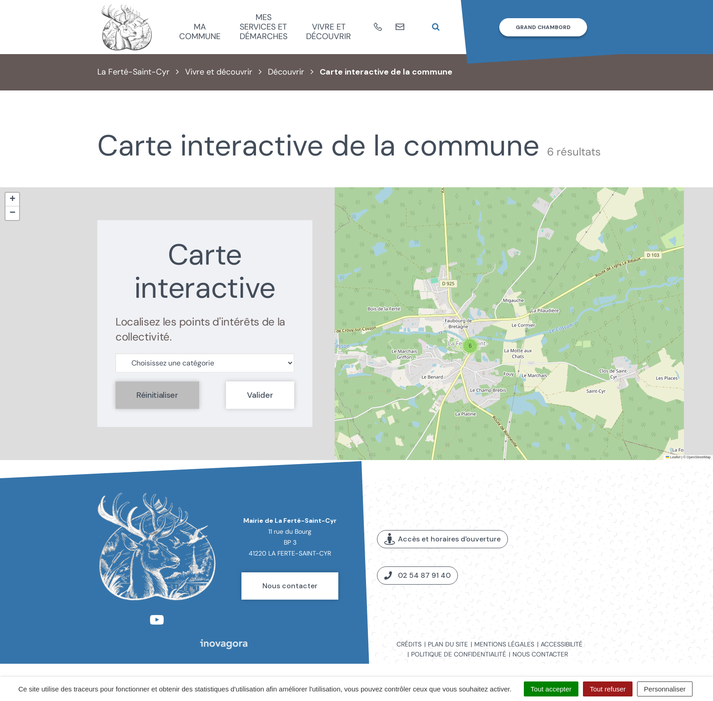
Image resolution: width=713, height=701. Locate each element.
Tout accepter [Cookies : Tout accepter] (551, 689)
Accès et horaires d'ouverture (442, 539)
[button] (470, 346)
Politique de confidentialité (458, 654)
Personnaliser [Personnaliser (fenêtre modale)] (665, 689)
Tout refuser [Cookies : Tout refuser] (608, 689)
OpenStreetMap (699, 457)
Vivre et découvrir (328, 31)
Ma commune (200, 31)
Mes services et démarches (263, 26)
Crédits (409, 644)
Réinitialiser (157, 395)
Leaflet (673, 457)
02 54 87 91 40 (417, 575)
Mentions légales (504, 644)
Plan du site (448, 644)
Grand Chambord (543, 27)
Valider (260, 395)
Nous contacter (289, 586)
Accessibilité (561, 644)
